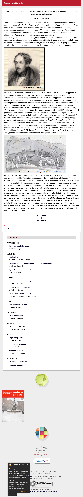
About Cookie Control (10, 465)
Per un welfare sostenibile (19, 287)
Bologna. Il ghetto (16, 350)
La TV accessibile (16, 316)
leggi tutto (12, 494)
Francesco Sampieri (17, 327)
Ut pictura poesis (16, 338)
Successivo (41, 220)
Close (28, 464)
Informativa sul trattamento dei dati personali (41, 491)
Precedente (41, 215)
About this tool (25, 491)
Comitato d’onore (16, 365)
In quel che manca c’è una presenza (23, 281)
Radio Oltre (13, 257)
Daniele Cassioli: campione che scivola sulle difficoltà (30, 263)
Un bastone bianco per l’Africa (21, 294)
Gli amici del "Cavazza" (18, 361)
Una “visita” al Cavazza (18, 305)
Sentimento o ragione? (18, 344)
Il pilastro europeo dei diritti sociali (23, 270)
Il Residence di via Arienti (19, 246)
